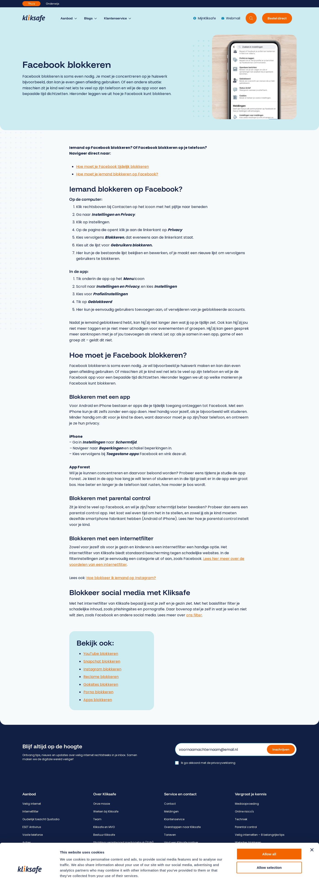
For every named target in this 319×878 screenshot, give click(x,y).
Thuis (31, 3)
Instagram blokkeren (102, 669)
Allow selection (269, 836)
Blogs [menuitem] (88, 18)
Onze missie (101, 804)
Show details (239, 869)
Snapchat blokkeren (101, 661)
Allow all (269, 822)
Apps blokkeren (97, 699)
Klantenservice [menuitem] (115, 18)
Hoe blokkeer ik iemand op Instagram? (121, 577)
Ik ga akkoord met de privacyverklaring (208, 763)
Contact (170, 804)
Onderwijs (52, 3)
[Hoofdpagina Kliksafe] (36, 18)
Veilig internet (31, 804)
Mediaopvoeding (247, 804)
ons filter (194, 615)
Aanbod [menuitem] (67, 18)
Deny (269, 849)
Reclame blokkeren (101, 676)
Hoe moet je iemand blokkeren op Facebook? (117, 174)
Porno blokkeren (98, 692)
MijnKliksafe (204, 18)
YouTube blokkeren (100, 653)
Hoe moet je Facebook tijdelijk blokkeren (112, 166)
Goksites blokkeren (100, 684)
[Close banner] (312, 818)
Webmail (230, 18)
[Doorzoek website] (251, 18)
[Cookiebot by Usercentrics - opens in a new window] (30, 869)
